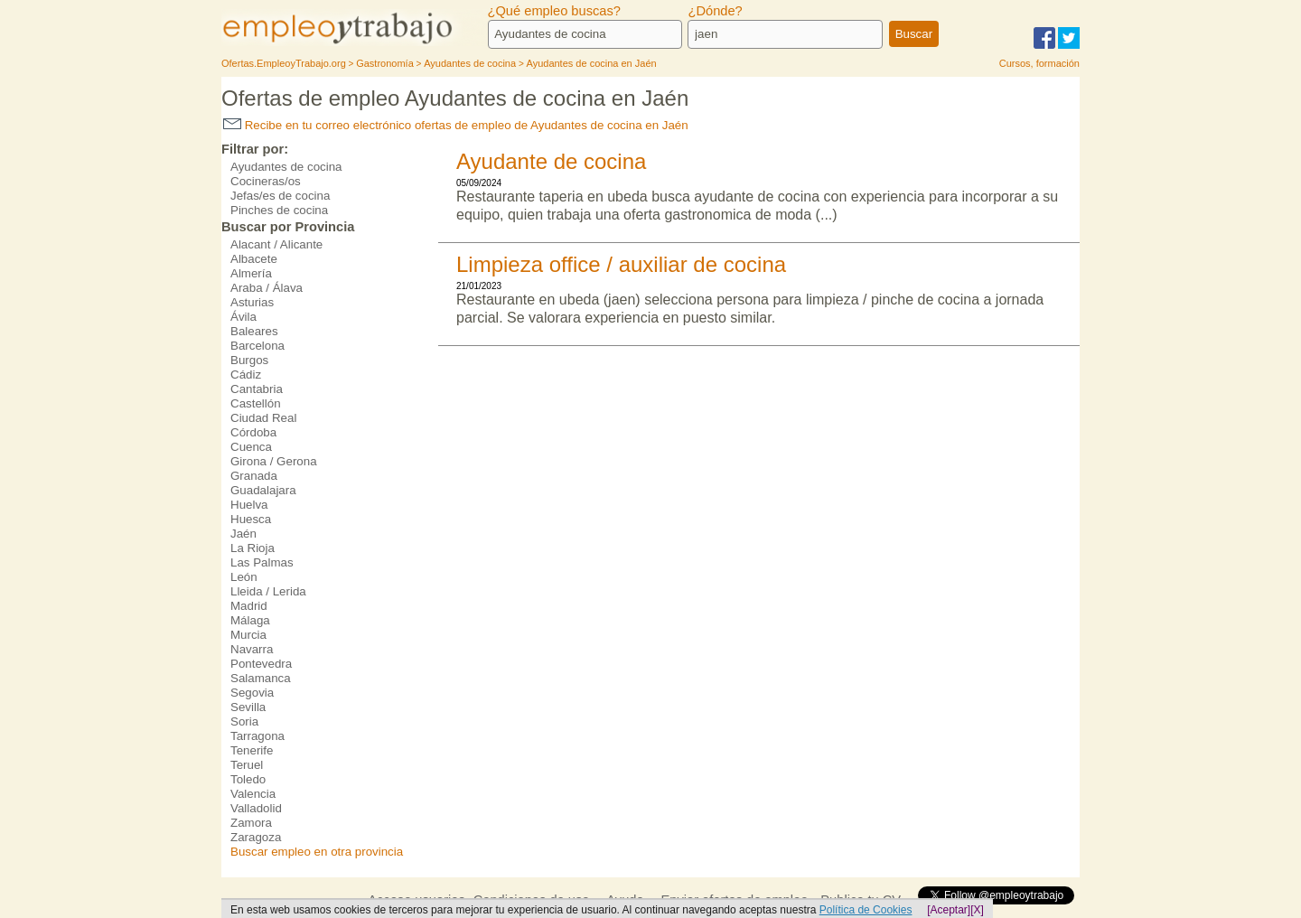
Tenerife (251, 750)
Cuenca (251, 447)
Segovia (252, 692)
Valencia (253, 794)
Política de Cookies (866, 910)
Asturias (252, 302)
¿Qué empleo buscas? (554, 11)
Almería (251, 273)
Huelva (249, 504)
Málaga (250, 620)
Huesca (250, 519)
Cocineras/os (265, 181)
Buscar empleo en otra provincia (316, 851)
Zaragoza (255, 837)
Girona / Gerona (273, 461)
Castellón (255, 403)
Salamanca (260, 678)
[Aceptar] (948, 909)
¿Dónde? (715, 11)
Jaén (243, 533)
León (243, 577)
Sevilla (248, 707)
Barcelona (257, 345)
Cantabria (256, 389)
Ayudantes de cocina (286, 166)
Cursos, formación (1039, 63)
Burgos (249, 360)
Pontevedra (261, 663)
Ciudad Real (263, 418)
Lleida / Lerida (268, 591)
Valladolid (256, 808)
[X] (977, 909)
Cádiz (245, 374)
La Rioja (252, 548)
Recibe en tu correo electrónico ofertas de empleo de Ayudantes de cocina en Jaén (455, 125)
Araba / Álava (266, 288)
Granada (253, 475)
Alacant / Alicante (276, 244)
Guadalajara (263, 490)
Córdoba (253, 432)
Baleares (254, 331)
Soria (244, 721)
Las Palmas (262, 562)
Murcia (248, 635)
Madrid (248, 606)
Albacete (253, 259)
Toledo (248, 779)
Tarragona (257, 736)
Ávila (243, 316)
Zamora (251, 822)
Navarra (251, 649)
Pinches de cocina (279, 210)
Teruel (246, 765)
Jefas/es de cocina (280, 195)
